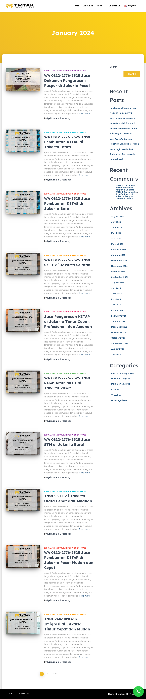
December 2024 (119, 260)
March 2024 (117, 310)
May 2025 (116, 233)
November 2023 (119, 332)
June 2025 (116, 227)
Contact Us (114, 5)
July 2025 (116, 222)
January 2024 (118, 321)
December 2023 (119, 327)
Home (76, 5)
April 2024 (116, 304)
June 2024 (116, 293)
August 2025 (117, 216)
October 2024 (118, 271)
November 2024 (119, 266)
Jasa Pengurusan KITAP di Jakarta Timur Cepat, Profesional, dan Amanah (68, 321)
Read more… (85, 113)
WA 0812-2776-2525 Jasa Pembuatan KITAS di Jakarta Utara (67, 142)
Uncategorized (119, 400)
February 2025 (118, 249)
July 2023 (116, 354)
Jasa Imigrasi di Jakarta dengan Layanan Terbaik (124, 196)
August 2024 (117, 282)
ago (65, 118)
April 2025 (116, 238)
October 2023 (118, 338)
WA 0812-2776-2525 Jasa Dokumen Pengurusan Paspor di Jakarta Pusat (67, 80)
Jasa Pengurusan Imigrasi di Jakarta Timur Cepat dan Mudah (67, 624)
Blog (100, 5)
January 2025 (118, 255)
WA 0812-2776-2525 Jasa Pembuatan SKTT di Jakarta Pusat (67, 383)
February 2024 (118, 316)
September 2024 (119, 277)
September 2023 (119, 343)
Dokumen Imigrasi (121, 384)
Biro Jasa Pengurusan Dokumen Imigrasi (65, 71)
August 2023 (117, 349)
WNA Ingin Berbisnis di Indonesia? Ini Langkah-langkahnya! (123, 154)
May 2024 (116, 299)
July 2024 (116, 288)
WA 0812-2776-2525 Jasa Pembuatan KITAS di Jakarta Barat (67, 203)
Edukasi (115, 389)
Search (113, 67)
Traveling (116, 395)
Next (55, 674)
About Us (88, 5)
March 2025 (117, 244)
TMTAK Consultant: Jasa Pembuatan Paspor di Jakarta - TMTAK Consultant (126, 188)
